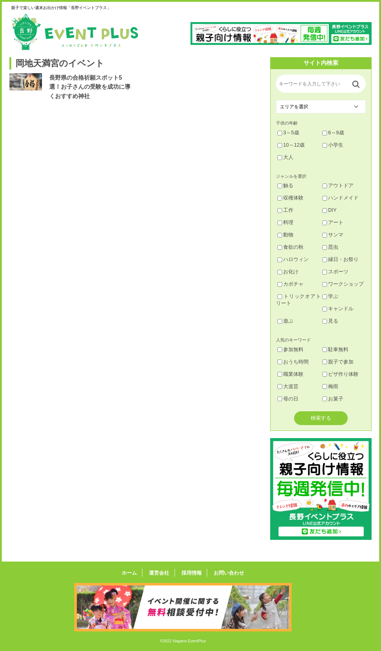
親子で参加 (337, 362)
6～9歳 (333, 132)
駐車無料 (335, 349)
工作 (285, 210)
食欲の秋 (290, 247)
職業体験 (290, 374)
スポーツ (335, 271)
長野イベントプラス (74, 32)
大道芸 (287, 386)
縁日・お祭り (340, 259)
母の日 (287, 399)
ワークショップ (343, 284)
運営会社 (161, 573)
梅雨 (330, 386)
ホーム (134, 573)
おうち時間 (293, 362)
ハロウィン (293, 259)
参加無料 (290, 349)
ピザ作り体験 (340, 374)
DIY (329, 210)
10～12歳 (291, 145)
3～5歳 (288, 132)
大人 (285, 157)
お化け (287, 271)
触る (285, 185)
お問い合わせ (224, 573)
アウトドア (337, 185)
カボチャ (290, 284)
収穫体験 (290, 198)
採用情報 (190, 573)
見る (330, 321)
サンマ (332, 235)
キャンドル (337, 308)
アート (332, 222)
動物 (285, 235)
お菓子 (332, 399)
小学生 (332, 145)
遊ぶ (285, 321)
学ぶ (330, 296)
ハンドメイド (340, 198)
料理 (285, 222)
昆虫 (330, 247)
